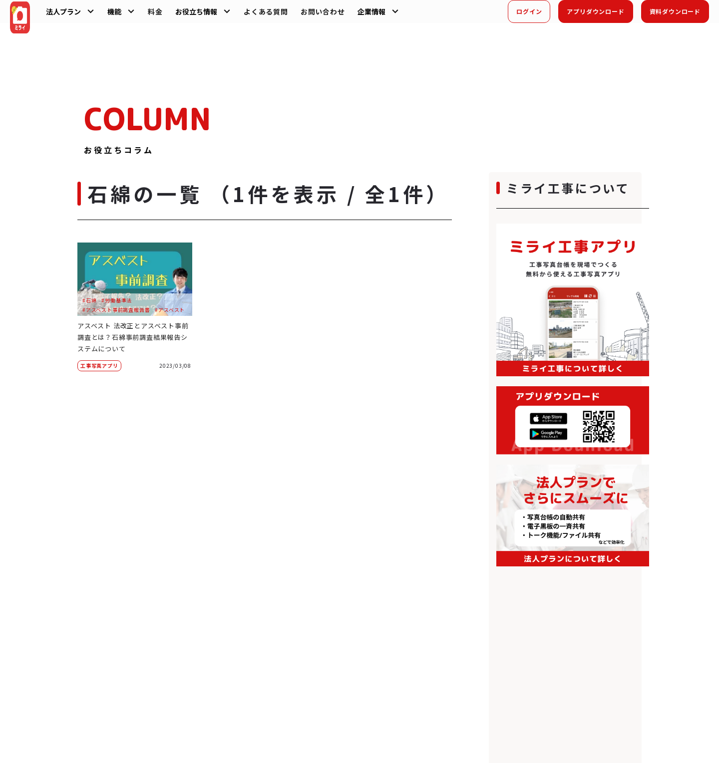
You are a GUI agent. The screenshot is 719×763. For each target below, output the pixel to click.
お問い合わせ (334, 16)
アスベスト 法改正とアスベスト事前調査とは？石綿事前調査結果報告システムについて (133, 336)
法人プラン (75, 16)
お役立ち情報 (208, 16)
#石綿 (89, 300)
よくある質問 (278, 16)
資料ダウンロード (675, 15)
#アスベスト (170, 310)
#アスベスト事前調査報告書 (116, 310)
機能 (126, 16)
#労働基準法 (116, 300)
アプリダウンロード (595, 15)
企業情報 (383, 16)
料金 (167, 16)
